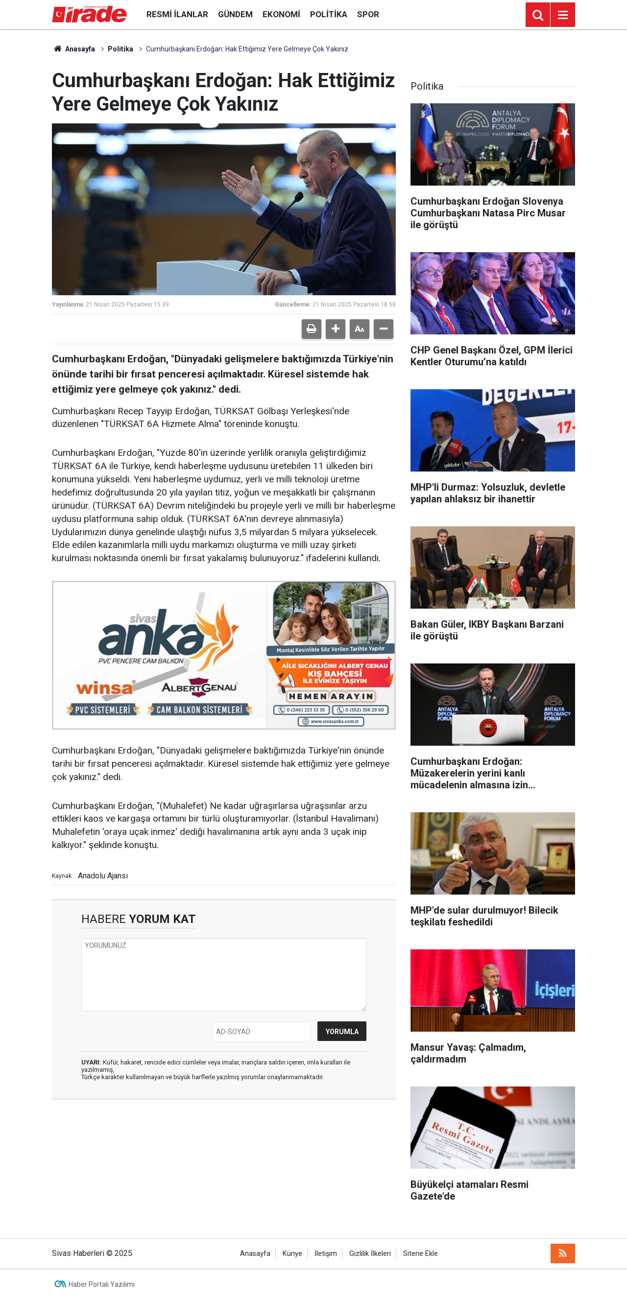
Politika (328, 14)
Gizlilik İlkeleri (370, 1254)
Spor (368, 14)
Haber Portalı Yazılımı (102, 1284)
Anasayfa (73, 49)
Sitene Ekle (420, 1254)
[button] (335, 329)
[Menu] (563, 15)
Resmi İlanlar (177, 14)
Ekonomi (281, 14)
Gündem (235, 14)
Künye (292, 1254)
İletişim (325, 1254)
